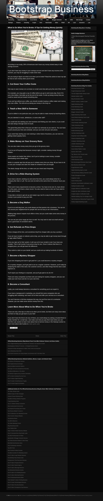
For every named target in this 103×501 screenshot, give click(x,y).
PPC (41, 19)
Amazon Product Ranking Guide (15, 396)
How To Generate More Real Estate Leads (17, 433)
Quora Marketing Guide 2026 (14, 351)
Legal (28, 495)
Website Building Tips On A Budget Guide (81, 196)
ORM (71, 19)
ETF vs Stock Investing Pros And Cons (17, 376)
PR (66, 19)
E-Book (47, 495)
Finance (18, 22)
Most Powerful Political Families (15, 450)
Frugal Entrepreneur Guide (78, 91)
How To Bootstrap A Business (14, 445)
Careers (82, 495)
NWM (34, 495)
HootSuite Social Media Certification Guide (82, 183)
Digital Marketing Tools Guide (78, 114)
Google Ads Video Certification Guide (80, 191)
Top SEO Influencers (12, 421)
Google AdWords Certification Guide (80, 188)
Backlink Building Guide (77, 109)
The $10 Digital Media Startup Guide (80, 93)
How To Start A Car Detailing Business (17, 472)
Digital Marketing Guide (77, 104)
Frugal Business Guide (77, 167)
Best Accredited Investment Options (16, 366)
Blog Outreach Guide (76, 157)
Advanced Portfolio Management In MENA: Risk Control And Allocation (24, 348)
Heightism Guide (75, 178)
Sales (56, 22)
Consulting (11, 19)
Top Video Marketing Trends (14, 423)
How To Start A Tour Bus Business (16, 484)
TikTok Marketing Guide (77, 146)
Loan (74, 22)
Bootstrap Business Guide (77, 88)
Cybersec (78, 495)
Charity (86, 495)
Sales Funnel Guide (76, 120)
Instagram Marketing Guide (78, 141)
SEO (47, 19)
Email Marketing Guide (77, 106)
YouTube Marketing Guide (77, 133)
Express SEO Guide (76, 151)
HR (69, 22)
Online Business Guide (77, 159)
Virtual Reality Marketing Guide (79, 122)
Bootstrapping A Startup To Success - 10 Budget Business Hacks (23, 346)
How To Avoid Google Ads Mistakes (16, 383)
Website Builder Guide (77, 96)
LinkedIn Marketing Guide (77, 143)
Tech (41, 22)
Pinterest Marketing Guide (77, 138)
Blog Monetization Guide (77, 99)
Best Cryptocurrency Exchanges (15, 363)
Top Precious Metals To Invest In (15, 411)
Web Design (79, 19)
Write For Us (57, 495)
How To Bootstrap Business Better (16, 477)
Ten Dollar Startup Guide (13, 391)
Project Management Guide (78, 175)
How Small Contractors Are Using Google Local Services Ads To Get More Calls (26, 353)
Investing (26, 22)
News (31, 495)
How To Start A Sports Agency (15, 465)
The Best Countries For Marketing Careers (18, 452)
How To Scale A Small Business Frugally (17, 381)
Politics (74, 495)
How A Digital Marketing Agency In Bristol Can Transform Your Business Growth (26, 343)
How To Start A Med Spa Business (16, 475)
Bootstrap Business (14, 495)
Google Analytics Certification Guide (80, 194)
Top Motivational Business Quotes (16, 470)
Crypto (34, 22)
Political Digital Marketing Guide (79, 201)
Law (89, 22)
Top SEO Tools (11, 448)
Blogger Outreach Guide (77, 112)
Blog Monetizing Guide (13, 425)
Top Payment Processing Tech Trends (16, 408)
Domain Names (64, 495)
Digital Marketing (22, 19)
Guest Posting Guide (76, 180)
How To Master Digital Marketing (15, 378)
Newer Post (11, 336)
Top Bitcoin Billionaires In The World (16, 371)
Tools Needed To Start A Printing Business (17, 480)
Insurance (82, 22)
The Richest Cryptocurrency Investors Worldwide (19, 373)
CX (37, 495)
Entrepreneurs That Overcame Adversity (17, 460)
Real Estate (49, 22)
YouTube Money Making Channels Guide (81, 172)
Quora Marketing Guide (77, 128)
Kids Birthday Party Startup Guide (15, 457)
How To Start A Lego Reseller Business (17, 455)
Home (37, 336)
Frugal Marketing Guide (13, 401)
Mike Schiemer (22, 495)
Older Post (63, 336)
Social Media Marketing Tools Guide (80, 117)
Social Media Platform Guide (78, 149)
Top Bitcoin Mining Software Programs (17, 398)
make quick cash (34, 324)
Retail (63, 22)
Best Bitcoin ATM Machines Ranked (16, 361)
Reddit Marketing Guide (77, 130)
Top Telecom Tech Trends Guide (79, 154)
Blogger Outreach (57, 19)
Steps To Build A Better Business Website (17, 430)
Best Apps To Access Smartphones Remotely (18, 368)
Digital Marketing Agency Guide (79, 170)
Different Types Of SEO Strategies (16, 393)
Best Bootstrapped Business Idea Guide (81, 162)
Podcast (41, 495)
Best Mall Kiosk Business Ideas (15, 443)
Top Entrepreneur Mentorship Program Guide (82, 199)
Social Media (33, 19)
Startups (10, 22)
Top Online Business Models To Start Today (18, 440)
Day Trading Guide (12, 428)
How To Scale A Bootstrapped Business (17, 482)
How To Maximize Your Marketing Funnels (17, 413)
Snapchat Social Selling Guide (79, 135)
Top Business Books (12, 418)
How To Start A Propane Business (15, 462)
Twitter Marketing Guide (77, 125)
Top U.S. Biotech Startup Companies (16, 403)
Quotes (52, 495)
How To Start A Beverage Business (16, 467)
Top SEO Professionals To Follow (15, 435)
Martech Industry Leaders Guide (79, 101)
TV (44, 495)
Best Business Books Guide (78, 164)
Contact (88, 19)
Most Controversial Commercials (15, 406)
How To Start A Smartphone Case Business (18, 487)
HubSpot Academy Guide (77, 186)
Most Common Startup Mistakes (15, 416)
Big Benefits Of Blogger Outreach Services (18, 438)
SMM (70, 495)
